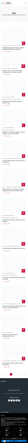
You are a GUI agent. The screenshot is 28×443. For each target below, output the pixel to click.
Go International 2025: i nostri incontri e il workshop (13, 161)
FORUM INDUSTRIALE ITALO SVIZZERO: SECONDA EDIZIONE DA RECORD (13, 48)
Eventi (17, 45)
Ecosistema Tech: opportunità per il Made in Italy (12, 102)
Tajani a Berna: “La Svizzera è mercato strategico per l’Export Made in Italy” (13, 189)
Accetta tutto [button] (20, 440)
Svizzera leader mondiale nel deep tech (13, 248)
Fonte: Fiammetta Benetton (8, 45)
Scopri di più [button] (14, 438)
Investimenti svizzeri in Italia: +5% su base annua (12, 363)
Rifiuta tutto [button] (7, 440)
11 (22, 374)
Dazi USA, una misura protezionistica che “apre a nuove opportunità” (14, 306)
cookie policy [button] (3, 420)
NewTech (10, 99)
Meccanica (21, 45)
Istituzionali (21, 158)
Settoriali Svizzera (16, 99)
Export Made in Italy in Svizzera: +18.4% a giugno (13, 220)
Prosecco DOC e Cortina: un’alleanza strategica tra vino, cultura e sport (12, 71)
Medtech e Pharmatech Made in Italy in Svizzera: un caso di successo (13, 132)
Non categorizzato (13, 68)
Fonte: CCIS (5, 68)
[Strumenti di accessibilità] (4, 441)
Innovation (6, 99)
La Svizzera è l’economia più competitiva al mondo (13, 278)
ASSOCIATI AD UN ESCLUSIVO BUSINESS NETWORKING (14, 393)
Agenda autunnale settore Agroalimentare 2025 (9, 335)
